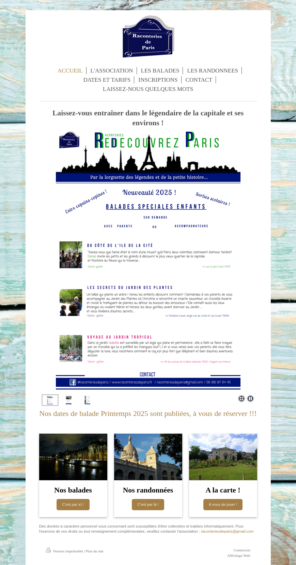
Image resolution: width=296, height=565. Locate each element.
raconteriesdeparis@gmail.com (227, 531)
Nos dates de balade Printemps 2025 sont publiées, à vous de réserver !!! (147, 413)
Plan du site (95, 551)
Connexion (241, 550)
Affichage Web (238, 555)
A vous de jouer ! (223, 504)
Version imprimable (65, 551)
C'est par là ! (147, 504)
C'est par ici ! (73, 504)
